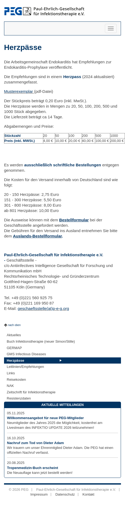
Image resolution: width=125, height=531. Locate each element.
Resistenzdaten (19, 398)
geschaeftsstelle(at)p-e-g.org (43, 308)
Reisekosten (16, 380)
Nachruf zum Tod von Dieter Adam (35, 443)
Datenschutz (65, 494)
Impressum (39, 494)
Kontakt (88, 494)
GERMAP (14, 348)
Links (11, 373)
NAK (10, 386)
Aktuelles (14, 335)
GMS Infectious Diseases (26, 354)
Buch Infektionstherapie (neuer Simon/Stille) (41, 341)
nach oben (14, 325)
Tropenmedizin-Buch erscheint (32, 468)
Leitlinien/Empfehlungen (25, 367)
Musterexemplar (19, 91)
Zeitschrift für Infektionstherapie (31, 392)
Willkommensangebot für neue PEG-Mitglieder (45, 418)
